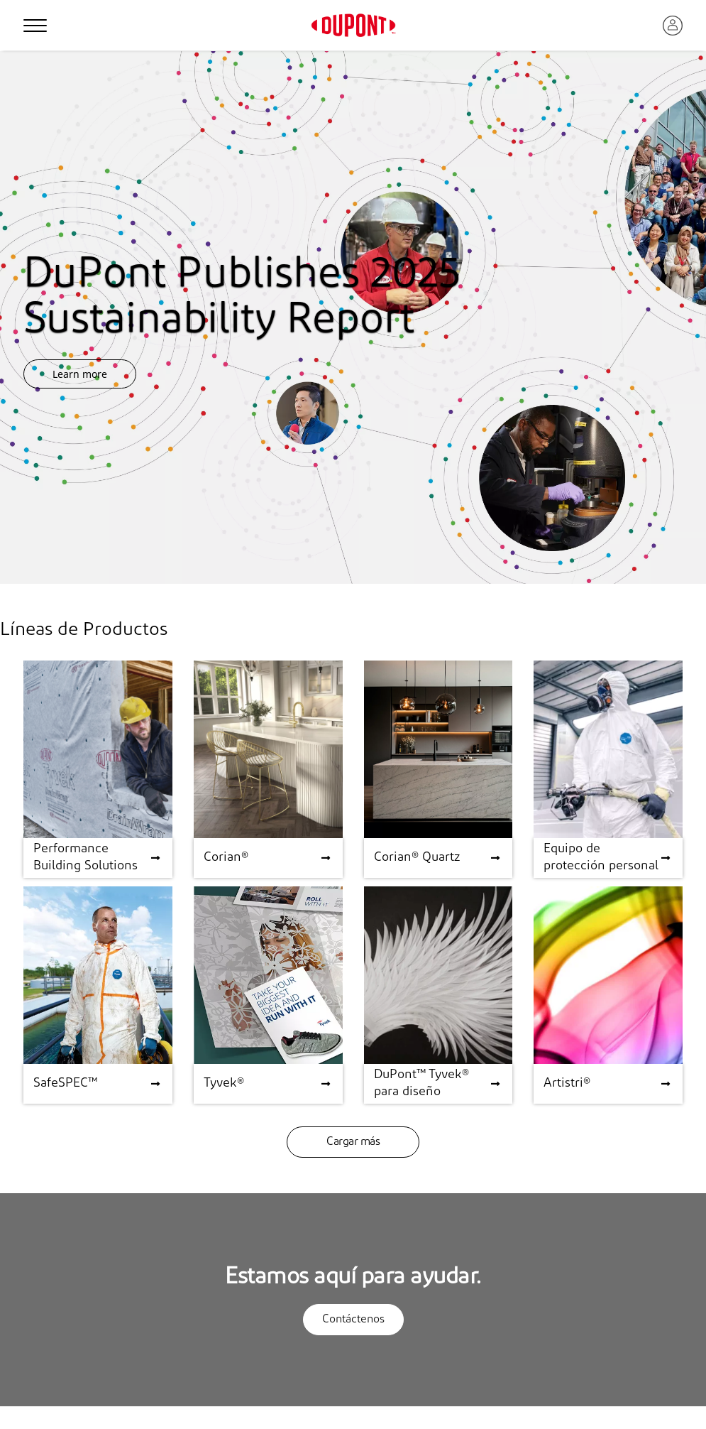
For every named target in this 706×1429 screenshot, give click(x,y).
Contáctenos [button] (353, 1319)
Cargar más (353, 1142)
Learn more (80, 374)
